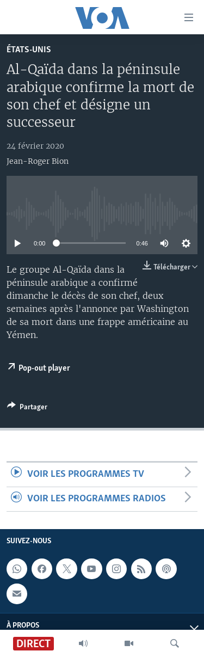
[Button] (27, 408)
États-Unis (29, 49)
